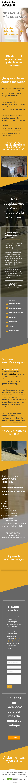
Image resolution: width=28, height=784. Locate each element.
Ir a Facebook (14, 737)
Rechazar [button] (15, 779)
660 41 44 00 (15, 641)
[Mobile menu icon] (25, 3)
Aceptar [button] (9, 779)
